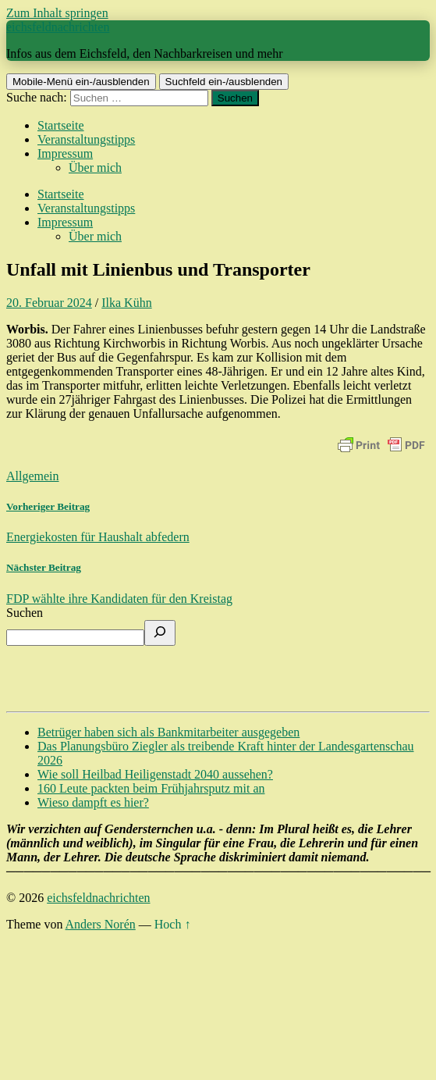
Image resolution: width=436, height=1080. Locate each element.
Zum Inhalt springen (57, 13)
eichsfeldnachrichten (57, 27)
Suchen (24, 612)
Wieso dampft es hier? (93, 802)
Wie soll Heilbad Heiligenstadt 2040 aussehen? (155, 774)
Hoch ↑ (172, 924)
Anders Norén (101, 924)
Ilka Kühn (126, 302)
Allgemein (32, 476)
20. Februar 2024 (49, 302)
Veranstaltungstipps (86, 139)
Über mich (95, 167)
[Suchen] (159, 633)
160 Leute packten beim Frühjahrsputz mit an (150, 788)
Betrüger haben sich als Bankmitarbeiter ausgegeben (168, 732)
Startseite (60, 125)
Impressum (65, 153)
